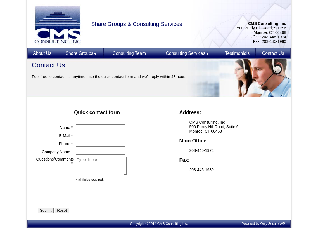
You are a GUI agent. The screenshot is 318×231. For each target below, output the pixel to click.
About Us (42, 53)
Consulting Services (185, 53)
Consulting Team (129, 53)
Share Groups (79, 53)
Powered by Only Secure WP (263, 227)
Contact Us (273, 53)
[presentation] (118, 198)
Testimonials (237, 53)
